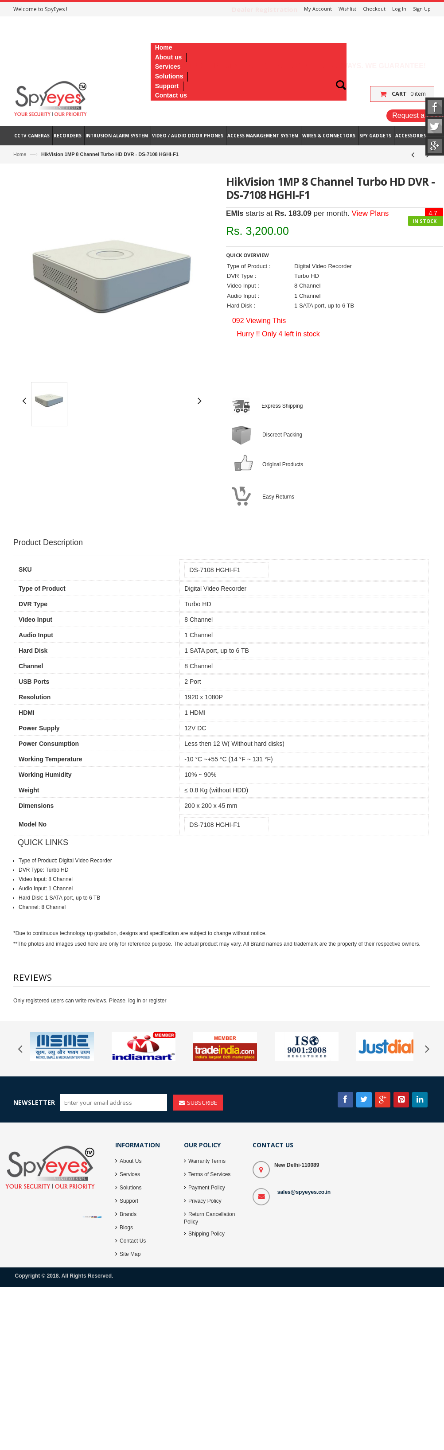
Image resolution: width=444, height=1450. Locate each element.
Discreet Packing (282, 435)
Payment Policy (206, 1188)
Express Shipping (282, 406)
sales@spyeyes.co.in (304, 1192)
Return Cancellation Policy (209, 1218)
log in (134, 1001)
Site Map (130, 1254)
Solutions (130, 1188)
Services (130, 1174)
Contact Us (133, 1241)
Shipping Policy (206, 1234)
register (158, 1001)
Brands (128, 1214)
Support (129, 1201)
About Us (130, 1161)
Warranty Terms (207, 1161)
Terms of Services (209, 1174)
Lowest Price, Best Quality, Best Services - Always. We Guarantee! (291, 66)
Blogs (126, 1227)
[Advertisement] (177, 506)
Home (19, 154)
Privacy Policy (205, 1201)
